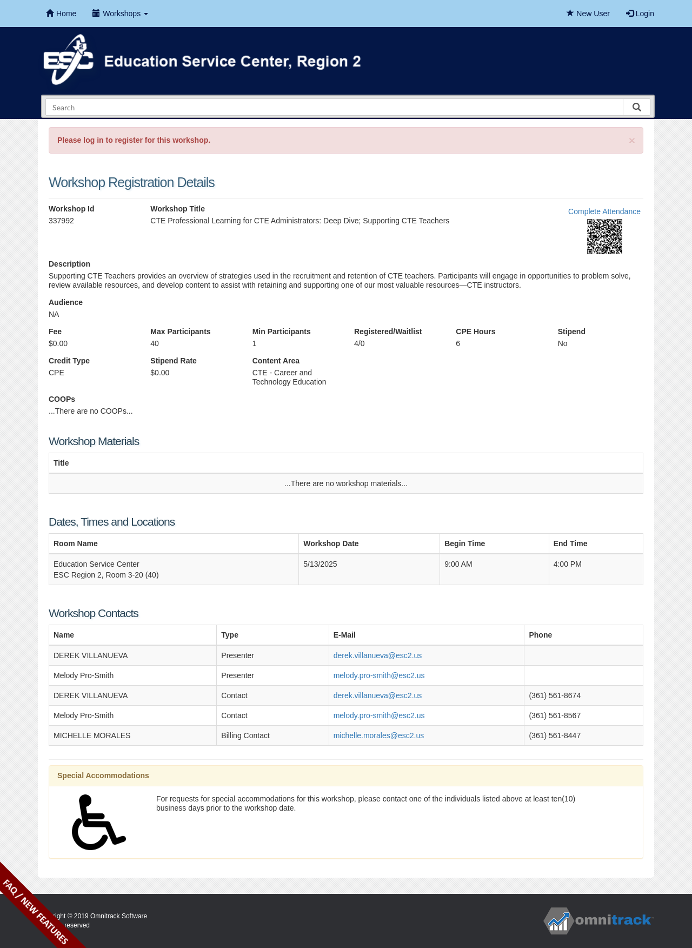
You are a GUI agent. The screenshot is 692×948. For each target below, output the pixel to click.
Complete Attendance (604, 211)
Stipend (571, 331)
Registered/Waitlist (388, 331)
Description (69, 264)
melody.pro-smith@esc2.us (379, 675)
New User (588, 13)
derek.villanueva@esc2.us (378, 655)
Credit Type (69, 360)
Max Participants (180, 331)
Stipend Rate (173, 360)
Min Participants (281, 331)
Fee (55, 331)
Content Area (276, 360)
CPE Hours (475, 331)
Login (640, 13)
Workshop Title (177, 208)
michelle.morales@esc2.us (379, 735)
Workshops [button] (120, 13)
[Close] (632, 140)
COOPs (62, 399)
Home (61, 13)
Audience (66, 302)
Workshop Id (72, 208)
